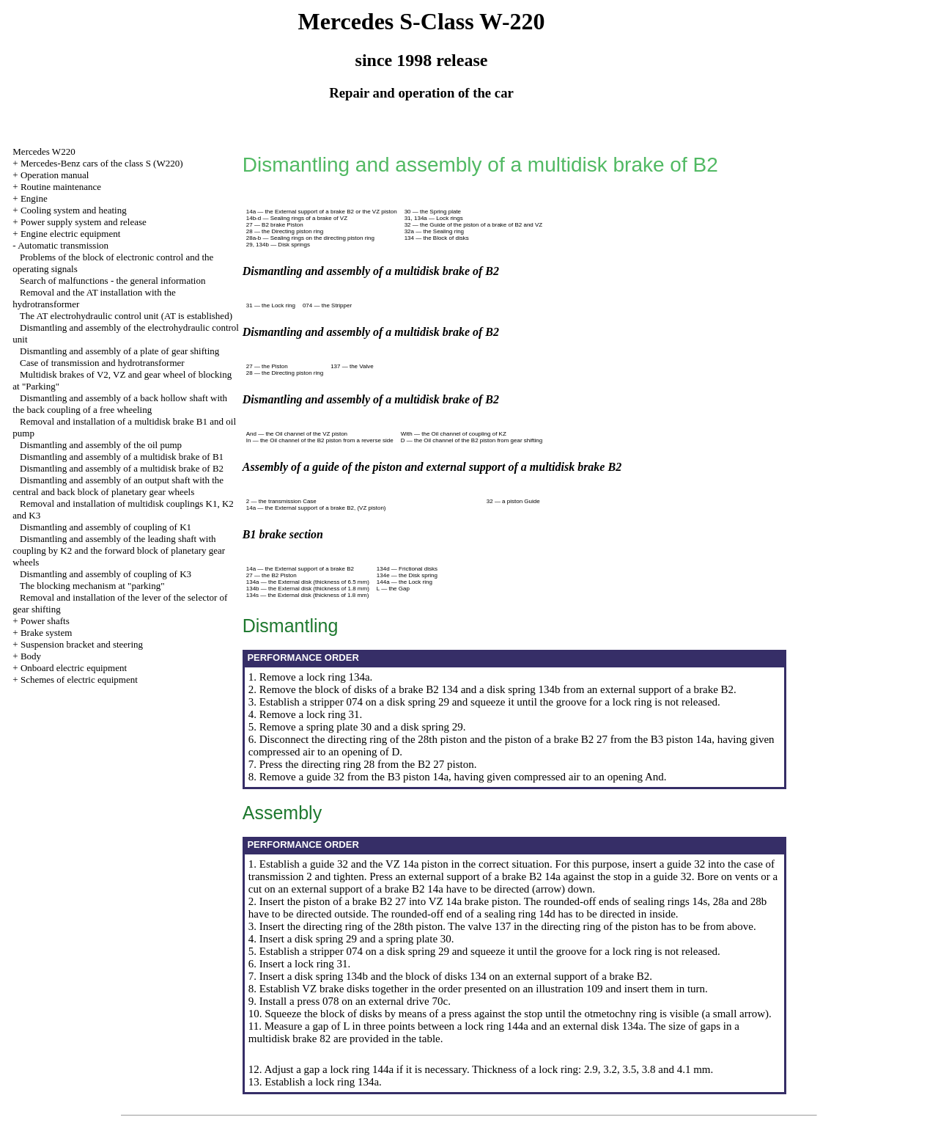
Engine (34, 198)
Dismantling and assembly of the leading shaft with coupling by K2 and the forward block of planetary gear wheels (118, 550)
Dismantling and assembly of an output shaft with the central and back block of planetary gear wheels (118, 486)
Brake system (46, 632)
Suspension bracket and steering (82, 644)
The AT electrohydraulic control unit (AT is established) (126, 315)
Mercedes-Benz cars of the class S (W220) (102, 163)
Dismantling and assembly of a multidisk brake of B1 (122, 456)
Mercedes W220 (43, 151)
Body (31, 656)
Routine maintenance (61, 186)
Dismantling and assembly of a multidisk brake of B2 (122, 468)
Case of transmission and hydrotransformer (102, 362)
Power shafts (45, 620)
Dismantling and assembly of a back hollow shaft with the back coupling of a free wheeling (119, 403)
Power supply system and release (84, 221)
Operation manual (55, 174)
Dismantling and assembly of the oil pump (101, 444)
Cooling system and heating (74, 210)
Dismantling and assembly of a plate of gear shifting (119, 350)
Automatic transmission (63, 245)
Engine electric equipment (70, 233)
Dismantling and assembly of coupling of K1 (105, 526)
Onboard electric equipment (74, 667)
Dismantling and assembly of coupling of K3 (105, 573)
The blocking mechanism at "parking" (92, 585)
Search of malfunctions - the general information (112, 280)
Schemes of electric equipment (79, 679)
